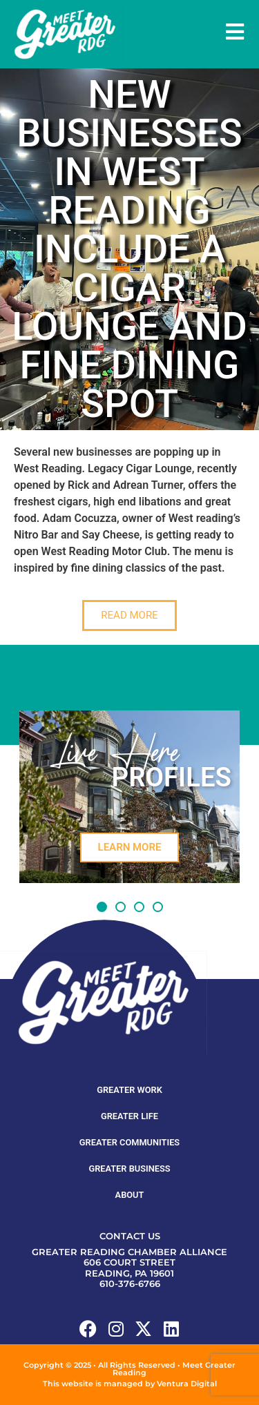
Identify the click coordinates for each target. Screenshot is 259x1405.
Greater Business (129, 1168)
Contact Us (129, 1236)
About (129, 1195)
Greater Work (129, 1090)
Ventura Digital (187, 1383)
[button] (102, 907)
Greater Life (129, 1116)
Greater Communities (129, 1142)
